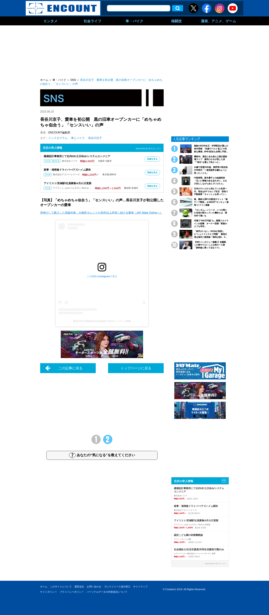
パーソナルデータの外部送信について (106, 592)
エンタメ (50, 20)
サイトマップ (140, 586)
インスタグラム (58, 138)
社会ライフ (92, 20)
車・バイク (134, 20)
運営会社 (79, 586)
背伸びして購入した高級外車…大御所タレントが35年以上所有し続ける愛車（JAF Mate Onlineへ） (101, 212)
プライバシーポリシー (72, 592)
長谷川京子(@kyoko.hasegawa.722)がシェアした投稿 (102, 321)
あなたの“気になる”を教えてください (102, 455)
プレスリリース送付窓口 (117, 586)
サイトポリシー (48, 592)
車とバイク (78, 138)
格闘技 (176, 20)
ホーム (43, 586)
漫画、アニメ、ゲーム (218, 20)
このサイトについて (61, 586)
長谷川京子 (95, 138)
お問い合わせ (94, 586)
